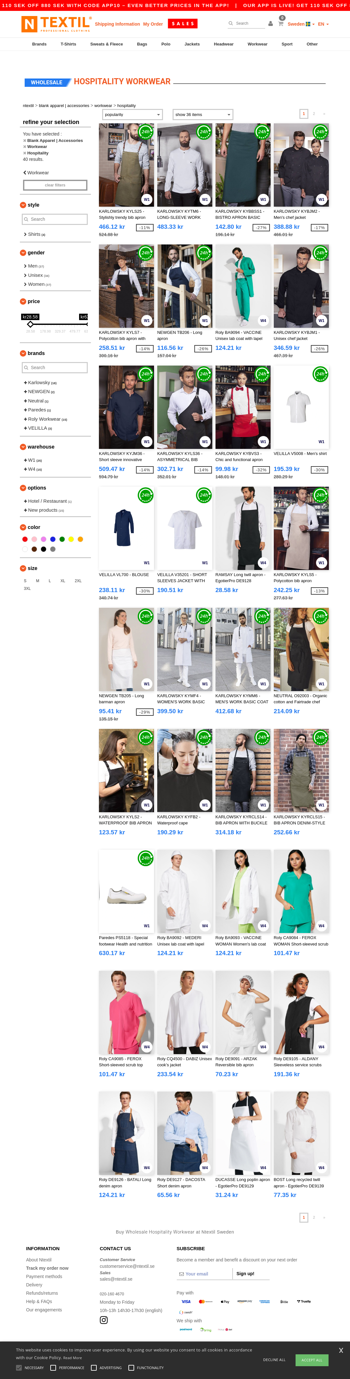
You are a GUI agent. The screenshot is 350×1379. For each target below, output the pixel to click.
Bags (142, 44)
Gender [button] (36, 239)
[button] (271, 24)
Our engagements (44, 1296)
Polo (165, 44)
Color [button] (34, 513)
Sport (287, 44)
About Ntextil (39, 1246)
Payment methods (44, 1263)
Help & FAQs (39, 1288)
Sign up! (246, 1260)
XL (63, 567)
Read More (72, 1357)
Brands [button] (36, 340)
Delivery (34, 1271)
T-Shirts (68, 44)
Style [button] (33, 191)
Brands (39, 44)
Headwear (223, 44)
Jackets (192, 44)
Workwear (258, 44)
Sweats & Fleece (106, 44)
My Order (153, 24)
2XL (78, 567)
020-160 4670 (113, 1280)
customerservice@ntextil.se (127, 1252)
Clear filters (55, 171)
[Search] (245, 23)
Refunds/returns (42, 1279)
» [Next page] (324, 100)
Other (312, 44)
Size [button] (32, 554)
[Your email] (204, 1260)
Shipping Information (117, 24)
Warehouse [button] (41, 433)
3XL (27, 575)
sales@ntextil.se (116, 1265)
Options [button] (37, 474)
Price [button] (34, 288)
